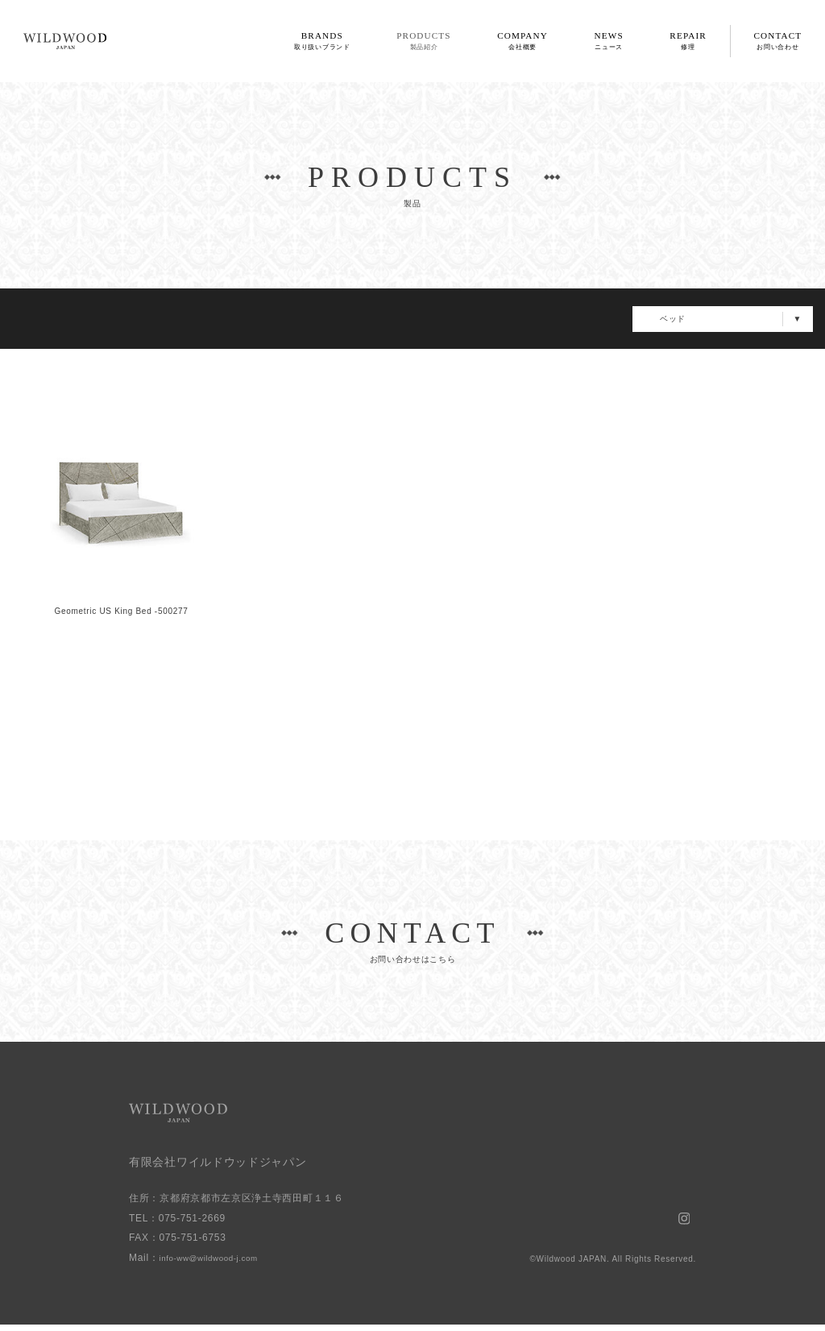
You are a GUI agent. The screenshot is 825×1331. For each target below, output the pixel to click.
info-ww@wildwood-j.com (220, 1263)
